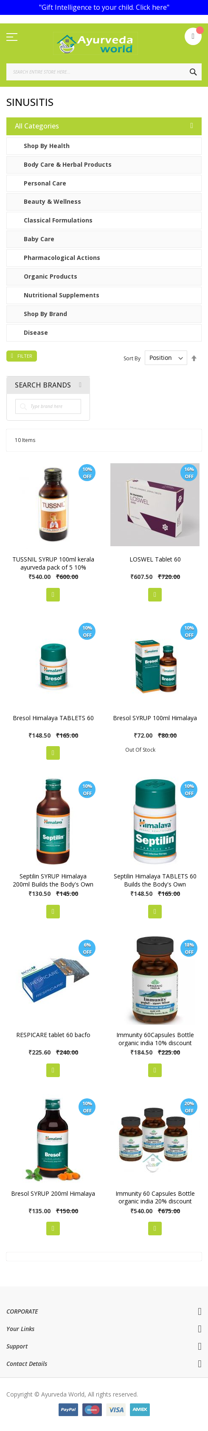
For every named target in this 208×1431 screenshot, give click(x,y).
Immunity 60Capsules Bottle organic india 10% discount (155, 1039)
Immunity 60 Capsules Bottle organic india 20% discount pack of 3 (155, 1201)
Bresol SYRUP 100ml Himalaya (155, 718)
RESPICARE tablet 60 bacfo (53, 1035)
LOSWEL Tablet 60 (155, 559)
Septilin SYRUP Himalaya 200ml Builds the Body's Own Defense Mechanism (53, 884)
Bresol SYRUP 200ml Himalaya (53, 1193)
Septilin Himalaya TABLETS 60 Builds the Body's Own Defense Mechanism (155, 884)
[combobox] (104, 71)
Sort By (132, 358)
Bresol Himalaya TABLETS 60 (53, 718)
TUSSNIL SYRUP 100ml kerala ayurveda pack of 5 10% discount (53, 567)
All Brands (80, 385)
